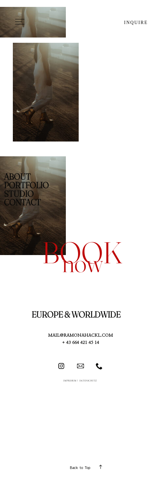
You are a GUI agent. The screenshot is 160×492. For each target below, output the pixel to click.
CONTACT (22, 202)
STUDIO (19, 194)
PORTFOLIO (26, 185)
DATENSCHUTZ (88, 381)
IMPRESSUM (69, 381)
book (82, 252)
